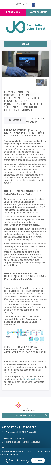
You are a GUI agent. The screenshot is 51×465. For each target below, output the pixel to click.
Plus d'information (17, 460)
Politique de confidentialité (13, 439)
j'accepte (38, 460)
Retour (25, 44)
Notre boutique (38, 12)
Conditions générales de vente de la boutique (21, 442)
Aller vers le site (25, 415)
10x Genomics (30, 379)
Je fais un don (12, 12)
